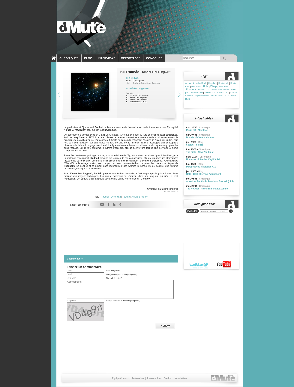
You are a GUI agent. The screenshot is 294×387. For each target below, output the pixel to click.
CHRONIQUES (69, 58)
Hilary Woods (203, 90)
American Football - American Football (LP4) (210, 181)
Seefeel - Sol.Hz (194, 144)
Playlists (212, 83)
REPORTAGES (130, 58)
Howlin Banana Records (220, 90)
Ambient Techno (139, 196)
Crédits (167, 378)
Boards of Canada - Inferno (200, 137)
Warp (213, 86)
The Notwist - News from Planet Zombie (207, 188)
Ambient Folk (209, 93)
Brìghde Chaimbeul (202, 96)
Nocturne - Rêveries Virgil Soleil (203, 159)
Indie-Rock (201, 83)
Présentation (154, 378)
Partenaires (138, 378)
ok (231, 211)
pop (187, 98)
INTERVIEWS (106, 58)
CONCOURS (154, 58)
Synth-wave (197, 92)
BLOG (88, 58)
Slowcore (190, 89)
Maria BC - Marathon (197, 130)
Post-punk (223, 83)
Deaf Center (217, 95)
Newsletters (181, 378)
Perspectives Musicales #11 (201, 166)
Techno (126, 196)
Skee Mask (230, 95)
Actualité (189, 83)
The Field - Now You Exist (200, 152)
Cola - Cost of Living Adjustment (203, 174)
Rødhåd (105, 196)
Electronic (196, 86)
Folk (205, 86)
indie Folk (223, 86)
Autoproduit (223, 92)
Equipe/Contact (120, 378)
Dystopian (116, 196)
